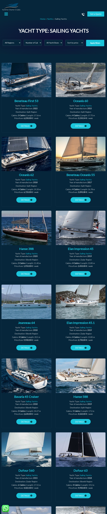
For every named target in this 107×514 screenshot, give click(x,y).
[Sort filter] (74, 45)
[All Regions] (12, 45)
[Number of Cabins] (33, 45)
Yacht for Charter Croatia (12, 12)
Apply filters (95, 45)
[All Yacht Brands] (53, 45)
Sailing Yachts (32, 107)
